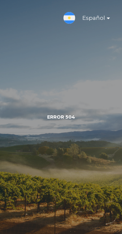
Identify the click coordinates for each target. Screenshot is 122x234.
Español (91, 19)
